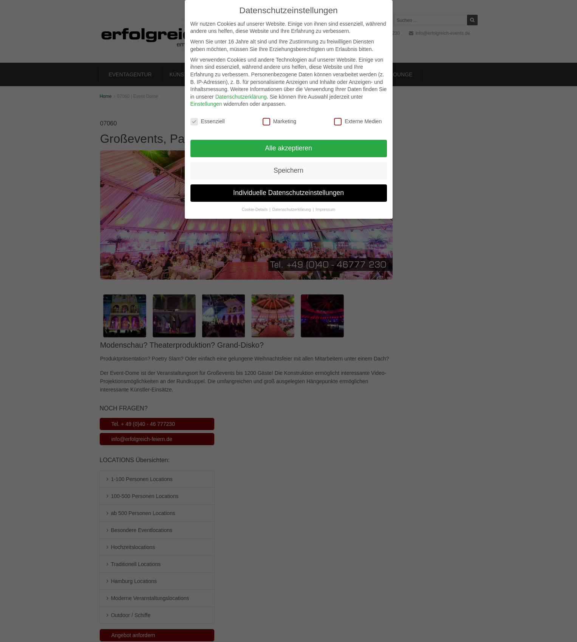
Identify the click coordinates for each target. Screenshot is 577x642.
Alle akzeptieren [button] (288, 139)
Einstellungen (206, 96)
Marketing (279, 112)
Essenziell (207, 112)
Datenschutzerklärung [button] (292, 200)
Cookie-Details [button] (255, 200)
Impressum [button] (325, 200)
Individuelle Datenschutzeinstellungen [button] (288, 184)
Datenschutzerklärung (241, 88)
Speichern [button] (288, 162)
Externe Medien (358, 112)
